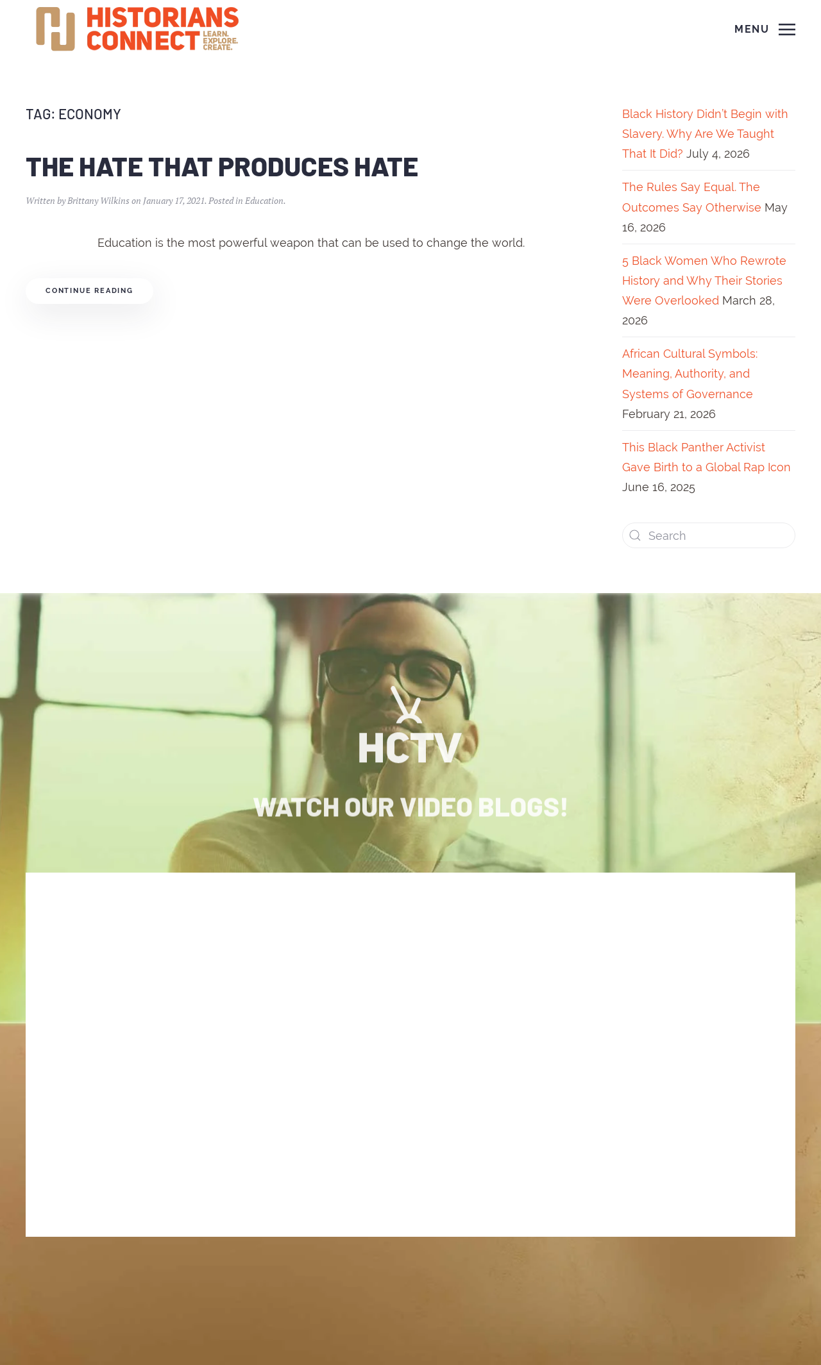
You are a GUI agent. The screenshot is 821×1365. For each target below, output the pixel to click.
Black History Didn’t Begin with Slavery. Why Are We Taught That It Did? (705, 133)
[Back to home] (139, 29)
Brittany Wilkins (98, 200)
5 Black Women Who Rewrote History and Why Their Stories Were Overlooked (704, 280)
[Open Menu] (764, 29)
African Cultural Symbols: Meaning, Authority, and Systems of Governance (690, 373)
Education (264, 200)
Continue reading (89, 291)
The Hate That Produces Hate (222, 165)
